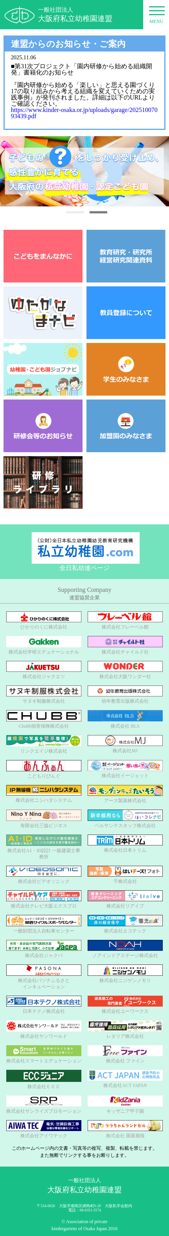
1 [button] (74, 212)
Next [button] (153, 171)
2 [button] (98, 212)
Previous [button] (12, 171)
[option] (84, 171)
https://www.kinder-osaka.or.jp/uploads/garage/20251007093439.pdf (84, 113)
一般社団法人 (75, 15)
